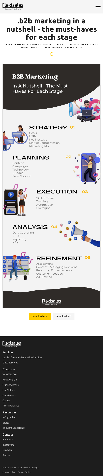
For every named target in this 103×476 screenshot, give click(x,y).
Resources (9, 412)
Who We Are (9, 374)
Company (8, 369)
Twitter (6, 455)
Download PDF (39, 316)
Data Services (10, 362)
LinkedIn (7, 449)
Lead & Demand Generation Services (22, 357)
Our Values (8, 389)
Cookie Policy (24, 472)
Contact (7, 434)
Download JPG (63, 316)
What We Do (9, 379)
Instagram (8, 444)
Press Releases (10, 405)
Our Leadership (10, 384)
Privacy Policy (8, 472)
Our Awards (9, 395)
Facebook (7, 439)
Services (7, 352)
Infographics (9, 417)
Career (6, 400)
